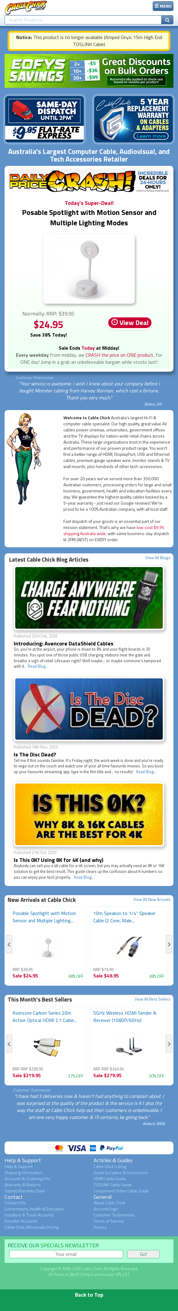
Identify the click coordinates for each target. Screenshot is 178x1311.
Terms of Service (109, 1221)
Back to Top (89, 1295)
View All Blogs (157, 558)
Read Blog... (38, 666)
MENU (163, 6)
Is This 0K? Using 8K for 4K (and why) (58, 860)
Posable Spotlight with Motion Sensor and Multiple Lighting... (44, 916)
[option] (48, 944)
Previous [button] (9, 944)
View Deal (129, 322)
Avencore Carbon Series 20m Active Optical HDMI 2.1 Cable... (44, 1016)
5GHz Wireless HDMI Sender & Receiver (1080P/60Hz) (124, 1016)
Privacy (100, 1227)
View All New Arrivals (152, 899)
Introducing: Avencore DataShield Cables (63, 643)
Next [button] (169, 944)
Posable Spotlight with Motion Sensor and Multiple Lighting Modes (89, 217)
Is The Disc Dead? (35, 754)
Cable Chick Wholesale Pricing (32, 1227)
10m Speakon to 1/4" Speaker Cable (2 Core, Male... (124, 916)
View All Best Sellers (152, 999)
